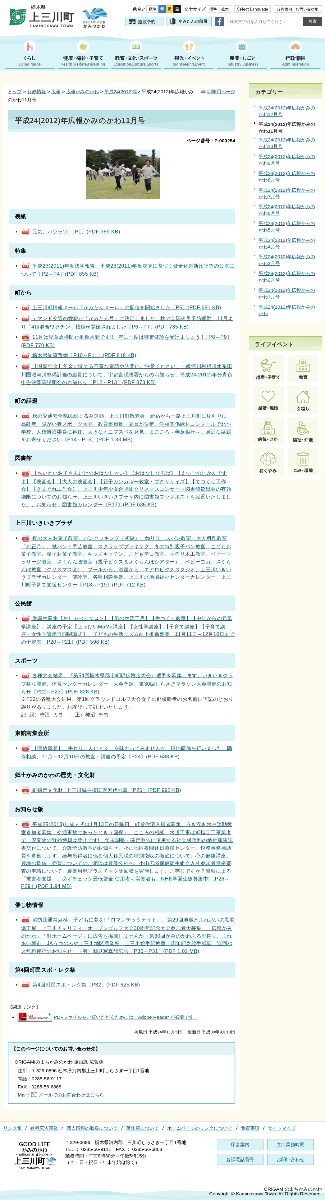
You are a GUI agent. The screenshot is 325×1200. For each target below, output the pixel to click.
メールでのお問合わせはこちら (71, 1094)
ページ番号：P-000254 (210, 140)
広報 (56, 91)
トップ (15, 91)
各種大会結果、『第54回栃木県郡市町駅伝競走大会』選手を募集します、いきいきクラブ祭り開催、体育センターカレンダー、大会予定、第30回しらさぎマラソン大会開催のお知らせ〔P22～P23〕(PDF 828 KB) (127, 683)
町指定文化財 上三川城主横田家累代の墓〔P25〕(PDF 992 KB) (101, 790)
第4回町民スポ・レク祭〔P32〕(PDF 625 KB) (80, 984)
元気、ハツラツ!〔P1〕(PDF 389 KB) (70, 231)
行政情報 (36, 91)
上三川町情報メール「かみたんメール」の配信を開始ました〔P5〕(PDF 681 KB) (121, 307)
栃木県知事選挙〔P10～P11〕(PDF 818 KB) (78, 355)
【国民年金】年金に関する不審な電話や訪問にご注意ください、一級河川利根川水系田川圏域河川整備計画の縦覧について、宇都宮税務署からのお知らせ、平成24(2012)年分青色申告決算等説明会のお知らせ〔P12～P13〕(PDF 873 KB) (126, 374)
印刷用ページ (221, 91)
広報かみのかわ (82, 91)
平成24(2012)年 (121, 91)
